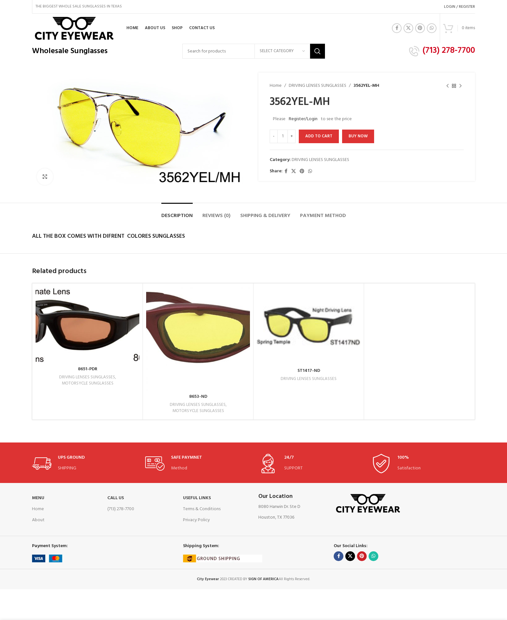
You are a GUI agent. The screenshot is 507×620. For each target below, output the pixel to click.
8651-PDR (87, 369)
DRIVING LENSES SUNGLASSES (317, 85)
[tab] (177, 213)
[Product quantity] (282, 136)
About (38, 520)
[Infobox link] (442, 51)
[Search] (253, 51)
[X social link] (408, 28)
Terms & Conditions (202, 509)
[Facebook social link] (397, 28)
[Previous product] (447, 86)
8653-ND (198, 396)
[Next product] (460, 86)
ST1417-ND (308, 370)
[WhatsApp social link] (432, 28)
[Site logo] (73, 28)
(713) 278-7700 (120, 509)
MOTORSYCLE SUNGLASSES (87, 384)
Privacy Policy (196, 520)
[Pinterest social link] (420, 28)
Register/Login (303, 119)
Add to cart (318, 136)
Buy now (358, 136)
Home (276, 85)
